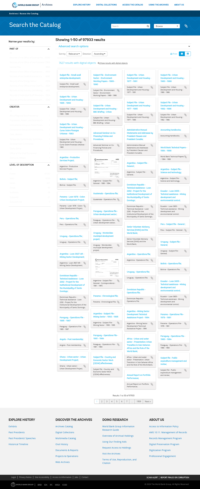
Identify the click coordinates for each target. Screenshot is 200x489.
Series (12, 183)
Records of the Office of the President (26, 62)
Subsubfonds (15, 202)
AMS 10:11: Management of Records (168, 432)
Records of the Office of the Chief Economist (29, 86)
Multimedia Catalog (65, 438)
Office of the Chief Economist (23, 153)
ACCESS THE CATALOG (132, 5)
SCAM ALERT (152, 477)
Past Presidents (17, 432)
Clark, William (15, 135)
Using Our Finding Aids (114, 441)
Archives (47, 5)
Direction (87, 53)
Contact (85, 477)
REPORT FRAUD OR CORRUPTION (174, 477)
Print (173, 53)
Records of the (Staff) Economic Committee (29, 77)
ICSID (64, 485)
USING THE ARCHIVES (159, 5)
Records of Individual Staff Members (26, 95)
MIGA (57, 485)
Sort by (62, 53)
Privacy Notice (25, 477)
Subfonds (14, 193)
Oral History (61, 444)
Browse (167, 26)
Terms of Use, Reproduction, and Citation (119, 461)
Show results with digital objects (113, 63)
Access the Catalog (29, 13)
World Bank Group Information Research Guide (118, 428)
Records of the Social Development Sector (28, 100)
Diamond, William (17, 158)
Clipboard (187, 26)
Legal (13, 477)
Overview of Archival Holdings (118, 435)
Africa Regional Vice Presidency (23, 116)
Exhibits (13, 426)
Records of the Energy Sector (22, 81)
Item (11, 178)
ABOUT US (179, 5)
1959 (139, 401)
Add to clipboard (84, 84)
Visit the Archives (111, 453)
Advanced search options (73, 46)
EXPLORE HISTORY (81, 5)
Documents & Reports (66, 450)
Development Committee (21, 144)
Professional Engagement (162, 456)
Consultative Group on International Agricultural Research (30, 130)
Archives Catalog (64, 426)
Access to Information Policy (163, 426)
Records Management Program (165, 438)
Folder (12, 174)
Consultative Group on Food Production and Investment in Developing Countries (30, 125)
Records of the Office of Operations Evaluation (30, 72)
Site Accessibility (42, 477)
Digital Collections (64, 432)
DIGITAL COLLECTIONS (106, 5)
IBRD (40, 485)
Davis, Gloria (15, 149)
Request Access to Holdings (116, 447)
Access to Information (61, 477)
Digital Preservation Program (164, 444)
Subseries (14, 197)
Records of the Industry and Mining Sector (29, 91)
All (11, 53)
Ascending (99, 53)
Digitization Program (160, 450)
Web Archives (62, 462)
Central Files (15, 67)
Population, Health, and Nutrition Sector (28, 120)
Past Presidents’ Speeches (22, 438)
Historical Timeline (18, 444)
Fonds (12, 188)
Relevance (74, 53)
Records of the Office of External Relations (29, 58)
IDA (45, 485)
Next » (148, 401)
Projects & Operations (66, 456)
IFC (51, 485)
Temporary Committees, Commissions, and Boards (30, 139)
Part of (14, 48)
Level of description (22, 164)
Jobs (76, 477)
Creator (14, 106)
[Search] (130, 26)
